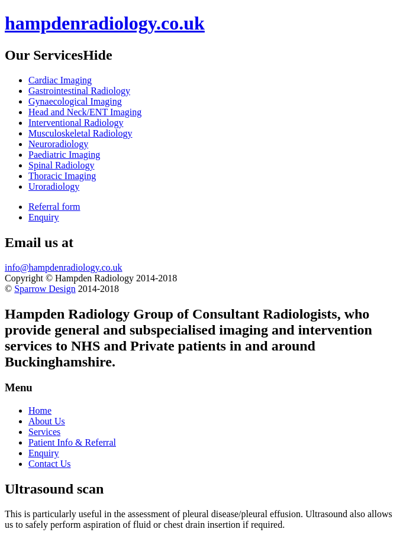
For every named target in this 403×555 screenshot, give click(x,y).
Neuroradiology (58, 144)
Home (39, 410)
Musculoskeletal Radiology (80, 133)
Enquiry (43, 217)
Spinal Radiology (61, 165)
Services (44, 432)
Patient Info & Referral (72, 442)
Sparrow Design (45, 289)
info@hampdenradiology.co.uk (63, 267)
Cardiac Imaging (60, 80)
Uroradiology (53, 186)
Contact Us (49, 464)
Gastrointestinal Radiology (79, 91)
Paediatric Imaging (64, 155)
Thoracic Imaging (62, 176)
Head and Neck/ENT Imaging (84, 112)
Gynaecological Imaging (75, 101)
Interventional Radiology (75, 123)
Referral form (54, 207)
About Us (46, 421)
